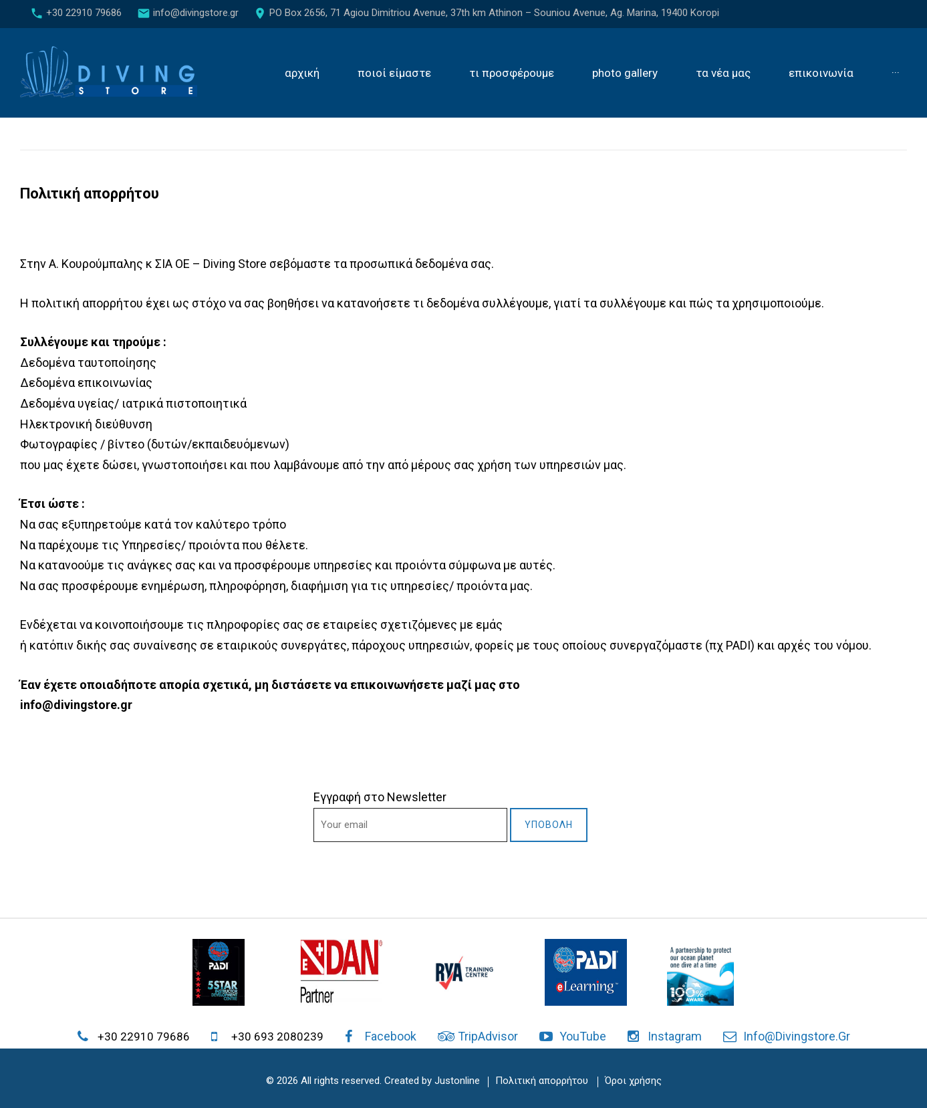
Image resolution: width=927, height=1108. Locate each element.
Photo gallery (625, 73)
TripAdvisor (488, 1036)
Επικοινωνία (821, 73)
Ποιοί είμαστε (394, 73)
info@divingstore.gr (196, 13)
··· (896, 73)
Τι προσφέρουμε (511, 73)
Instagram (675, 1036)
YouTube (582, 1036)
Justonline (457, 1081)
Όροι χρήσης (633, 1081)
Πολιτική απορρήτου (541, 1081)
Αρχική (302, 73)
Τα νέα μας (723, 73)
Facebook (390, 1036)
